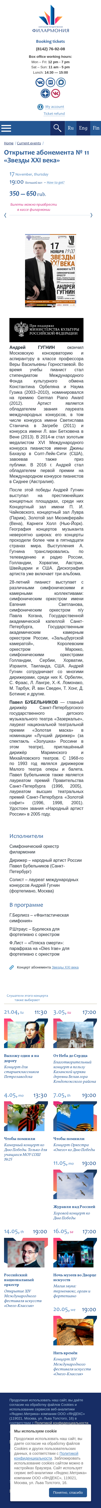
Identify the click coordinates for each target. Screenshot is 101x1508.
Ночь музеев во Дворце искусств (74, 1277)
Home (8, 143)
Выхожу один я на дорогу (21, 1058)
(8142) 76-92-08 (50, 49)
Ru (71, 128)
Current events (29, 143)
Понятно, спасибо (68, 1493)
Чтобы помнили (19, 1138)
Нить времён (65, 1353)
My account (54, 107)
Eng (83, 128)
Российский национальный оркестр (19, 1280)
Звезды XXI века (65, 967)
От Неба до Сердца (70, 1055)
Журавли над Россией (74, 1206)
